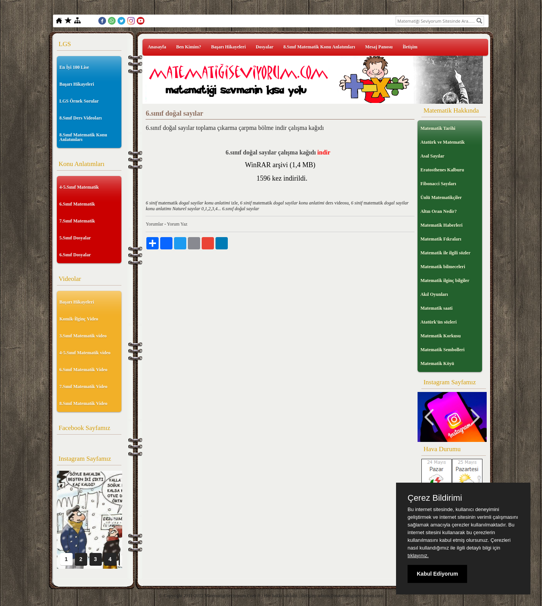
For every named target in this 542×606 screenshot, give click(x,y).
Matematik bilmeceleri (442, 266)
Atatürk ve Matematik (442, 142)
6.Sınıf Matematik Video (84, 369)
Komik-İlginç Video (79, 319)
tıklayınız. (418, 555)
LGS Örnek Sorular (79, 101)
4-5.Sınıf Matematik (79, 187)
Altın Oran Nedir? (438, 211)
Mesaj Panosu (379, 47)
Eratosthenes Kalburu (442, 170)
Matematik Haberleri (441, 225)
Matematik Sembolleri (442, 349)
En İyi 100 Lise (74, 67)
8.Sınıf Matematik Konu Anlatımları (83, 137)
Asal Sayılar (432, 156)
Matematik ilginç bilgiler (444, 280)
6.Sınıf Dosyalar (75, 254)
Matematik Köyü (437, 363)
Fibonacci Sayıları (438, 183)
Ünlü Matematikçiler (441, 197)
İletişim (410, 47)
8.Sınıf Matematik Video (84, 403)
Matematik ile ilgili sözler (445, 253)
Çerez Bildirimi (435, 498)
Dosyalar (264, 47)
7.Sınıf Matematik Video (84, 386)
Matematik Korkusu (440, 336)
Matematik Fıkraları (440, 239)
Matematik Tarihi (437, 128)
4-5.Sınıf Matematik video (85, 352)
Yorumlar (154, 224)
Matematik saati (436, 308)
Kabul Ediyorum (437, 574)
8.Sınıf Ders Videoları (81, 118)
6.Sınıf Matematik (77, 204)
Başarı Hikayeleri (77, 84)
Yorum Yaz (177, 224)
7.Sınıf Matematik (77, 221)
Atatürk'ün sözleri (438, 322)
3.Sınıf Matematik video (83, 336)
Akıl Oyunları (434, 294)
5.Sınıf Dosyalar (75, 238)
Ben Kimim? (188, 47)
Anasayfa (157, 47)
